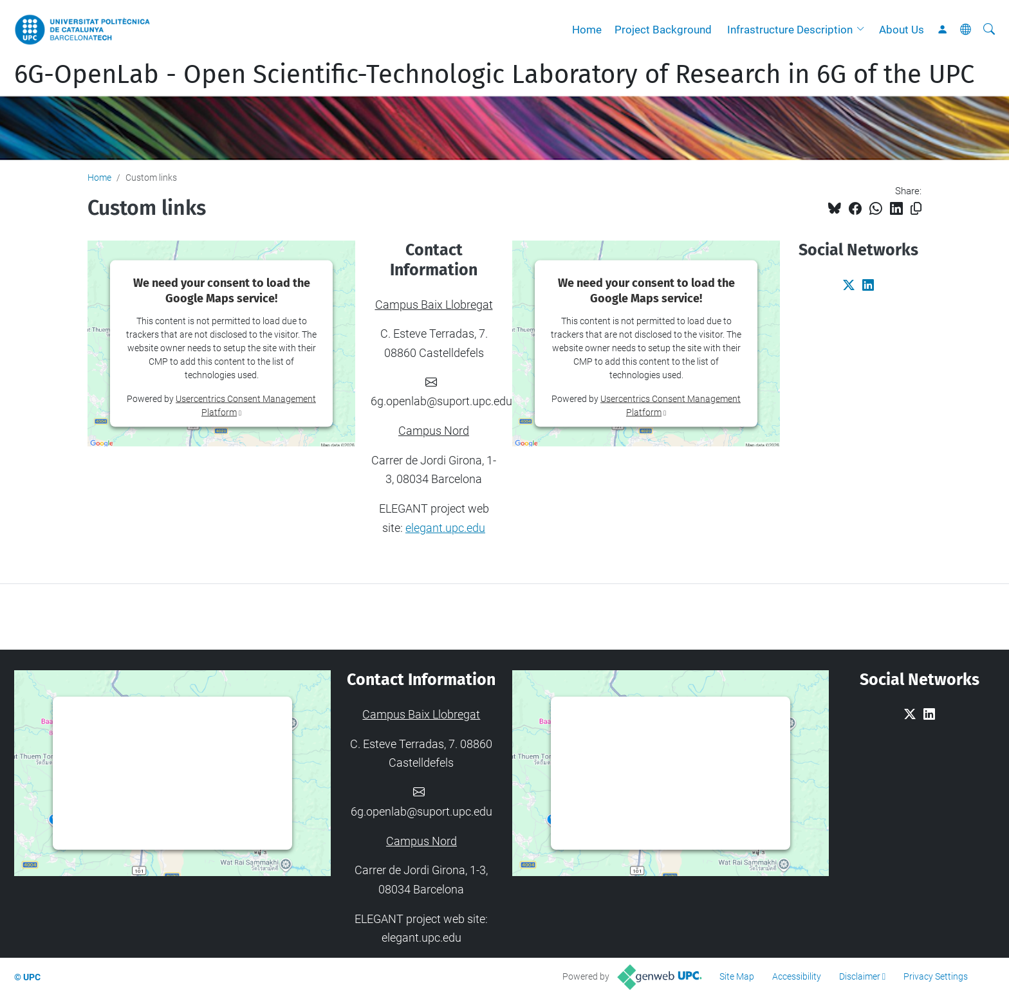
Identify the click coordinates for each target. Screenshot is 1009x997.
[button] (864, 29)
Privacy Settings (935, 976)
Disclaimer (859, 976)
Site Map (736, 976)
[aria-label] (989, 29)
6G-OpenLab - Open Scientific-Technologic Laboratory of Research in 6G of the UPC (494, 74)
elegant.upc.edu (445, 528)
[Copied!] (916, 208)
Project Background (663, 29)
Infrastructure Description (790, 29)
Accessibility (796, 976)
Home (587, 29)
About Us (901, 29)
